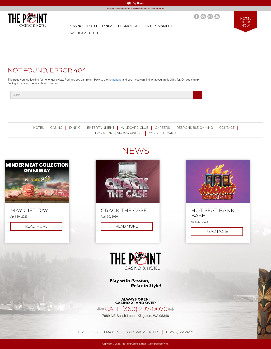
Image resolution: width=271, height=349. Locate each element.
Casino (56, 128)
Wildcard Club (134, 128)
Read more (40, 227)
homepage (115, 79)
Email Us (111, 332)
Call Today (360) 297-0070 (118, 8)
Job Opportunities (142, 332)
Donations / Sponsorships (118, 133)
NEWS (135, 150)
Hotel (38, 128)
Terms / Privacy (179, 332)
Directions (88, 332)
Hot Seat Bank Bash (212, 213)
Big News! (138, 3)
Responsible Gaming (194, 128)
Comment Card (162, 133)
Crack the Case (124, 210)
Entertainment (100, 128)
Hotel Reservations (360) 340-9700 (148, 8)
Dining (75, 128)
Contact (227, 128)
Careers (162, 128)
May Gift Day (29, 210)
